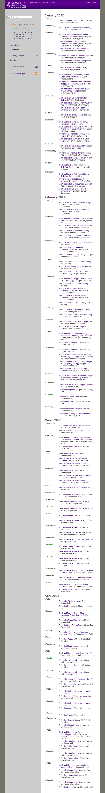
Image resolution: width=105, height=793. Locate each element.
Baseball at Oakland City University (73, 267)
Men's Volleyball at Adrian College (72, 487)
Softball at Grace (65, 708)
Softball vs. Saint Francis (68, 746)
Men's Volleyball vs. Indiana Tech (72, 146)
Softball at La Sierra (66, 402)
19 (20, 36)
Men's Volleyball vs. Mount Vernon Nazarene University (72, 249)
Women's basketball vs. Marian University (75, 226)
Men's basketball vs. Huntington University (75, 103)
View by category (17, 56)
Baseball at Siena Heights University (73, 725)
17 (14, 36)
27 (23, 39)
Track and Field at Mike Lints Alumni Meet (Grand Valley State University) (75, 128)
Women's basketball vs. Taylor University (75, 153)
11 (17, 34)
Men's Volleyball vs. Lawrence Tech (73, 532)
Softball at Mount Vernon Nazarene (73, 646)
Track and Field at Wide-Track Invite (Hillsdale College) (73, 166)
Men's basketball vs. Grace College (73, 61)
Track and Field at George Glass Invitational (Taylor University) (72, 614)
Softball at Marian (66, 515)
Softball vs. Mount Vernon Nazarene (73, 696)
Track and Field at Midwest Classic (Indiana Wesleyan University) (76, 220)
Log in (94, 2)
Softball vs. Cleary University (70, 546)
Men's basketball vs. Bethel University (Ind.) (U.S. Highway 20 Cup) (76, 363)
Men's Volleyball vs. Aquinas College (73, 322)
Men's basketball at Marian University (73, 21)
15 (28, 34)
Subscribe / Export (18, 74)
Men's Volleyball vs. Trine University (73, 68)
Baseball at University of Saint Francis (74, 501)
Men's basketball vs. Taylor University (73, 158)
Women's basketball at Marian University (75, 28)
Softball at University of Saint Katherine (74, 414)
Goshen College (35, 2)
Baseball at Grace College (69, 453)
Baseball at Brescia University (70, 409)
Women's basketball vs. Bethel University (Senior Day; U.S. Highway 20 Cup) (75, 356)
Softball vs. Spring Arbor (68, 758)
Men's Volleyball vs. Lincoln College (73, 303)
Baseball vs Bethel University (70, 660)
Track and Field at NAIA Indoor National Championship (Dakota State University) (75, 438)
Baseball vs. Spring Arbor (69, 397)
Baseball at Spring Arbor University (72, 770)
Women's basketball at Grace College (74, 243)
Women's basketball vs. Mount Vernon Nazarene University (74, 290)
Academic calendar (18, 66)
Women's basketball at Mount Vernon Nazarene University (73, 36)
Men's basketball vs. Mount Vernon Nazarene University (72, 297)
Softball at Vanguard (67, 390)
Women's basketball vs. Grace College (74, 56)
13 (23, 34)
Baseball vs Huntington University (72, 741)
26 (20, 39)
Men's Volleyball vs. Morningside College (75, 475)
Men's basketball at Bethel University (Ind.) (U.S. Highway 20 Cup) (76, 90)
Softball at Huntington (67, 606)
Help (88, 2)
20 (23, 36)
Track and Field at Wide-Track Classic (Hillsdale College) (74, 175)
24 (14, 39)
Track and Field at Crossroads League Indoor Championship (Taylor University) (75, 335)
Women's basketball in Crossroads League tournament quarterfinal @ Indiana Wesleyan (76, 378)
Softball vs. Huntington (68, 775)
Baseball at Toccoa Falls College (72, 343)
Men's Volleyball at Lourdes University (74, 539)
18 (17, 36)
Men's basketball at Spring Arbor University (76, 184)
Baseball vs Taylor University (70, 601)
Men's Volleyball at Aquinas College (73, 115)
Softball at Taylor (65, 715)
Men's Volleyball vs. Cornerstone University (76, 577)
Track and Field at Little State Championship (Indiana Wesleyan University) (73, 734)
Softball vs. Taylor (66, 720)
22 (28, 36)
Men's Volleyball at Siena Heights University (76, 385)
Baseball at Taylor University (70, 620)
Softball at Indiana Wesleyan (70, 527)
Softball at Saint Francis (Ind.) (70, 625)
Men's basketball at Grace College (72, 255)
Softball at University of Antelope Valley (74, 425)
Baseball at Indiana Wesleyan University (75, 691)
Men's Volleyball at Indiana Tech (71, 430)
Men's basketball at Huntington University (75, 310)
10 (14, 34)
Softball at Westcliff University (70, 446)
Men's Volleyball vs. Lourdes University (74, 236)
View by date (16, 45)
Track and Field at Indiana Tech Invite (73, 653)
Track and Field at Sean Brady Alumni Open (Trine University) (74, 76)
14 (26, 34)
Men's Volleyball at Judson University (73, 284)
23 (31, 36)
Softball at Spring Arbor (68, 589)
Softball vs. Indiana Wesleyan (70, 684)
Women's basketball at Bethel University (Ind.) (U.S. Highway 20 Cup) (75, 83)
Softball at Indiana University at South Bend (76, 494)
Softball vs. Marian (66, 665)
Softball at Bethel (65, 787)
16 (31, 34)
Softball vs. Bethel (66, 639)
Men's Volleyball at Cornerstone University (75, 315)
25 (17, 39)
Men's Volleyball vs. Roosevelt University (75, 262)
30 (31, 39)
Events (45, 2)
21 (26, 36)
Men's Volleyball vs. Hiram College (72, 49)
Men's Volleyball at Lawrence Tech (72, 520)
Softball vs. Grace (66, 563)
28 (26, 39)
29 (28, 39)
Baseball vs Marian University (70, 551)
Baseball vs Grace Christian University (74, 679)
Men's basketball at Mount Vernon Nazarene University (72, 43)
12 (20, 34)
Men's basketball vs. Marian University (74, 231)
